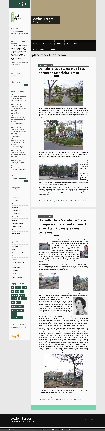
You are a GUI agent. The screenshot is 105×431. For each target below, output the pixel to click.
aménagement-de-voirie (59, 202)
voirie (22, 291)
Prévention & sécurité (17, 252)
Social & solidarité (17, 267)
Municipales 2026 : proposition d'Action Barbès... (18, 142)
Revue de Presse (39, 49)
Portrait (14, 249)
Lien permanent (43, 200)
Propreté (14, 259)
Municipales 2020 (17, 246)
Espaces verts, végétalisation (16, 233)
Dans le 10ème (16, 210)
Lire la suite (22, 34)
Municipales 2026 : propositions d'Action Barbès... (18, 108)
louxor (21, 310)
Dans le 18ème (16, 213)
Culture (14, 204)
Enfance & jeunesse (17, 226)
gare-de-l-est (51, 399)
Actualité (14, 191)
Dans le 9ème (15, 207)
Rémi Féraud (59, 154)
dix (51, 43)
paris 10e (24, 299)
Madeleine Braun (61, 152)
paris (78, 200)
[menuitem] (36, 42)
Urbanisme (15, 273)
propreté (21, 295)
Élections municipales (17, 223)
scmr (13, 302)
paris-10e (14, 314)
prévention (15, 295)
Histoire (14, 238)
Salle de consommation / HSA (18, 263)
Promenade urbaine (17, 256)
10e (13, 287)
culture (18, 302)
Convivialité (15, 200)
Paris (17, 291)
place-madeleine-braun (46, 202)
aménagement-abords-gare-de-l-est (63, 399)
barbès (25, 287)
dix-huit (59, 43)
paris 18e (14, 299)
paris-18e (18, 287)
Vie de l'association (73, 43)
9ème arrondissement (17, 306)
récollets (44, 399)
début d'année (58, 108)
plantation (68, 202)
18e (13, 291)
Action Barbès (43, 18)
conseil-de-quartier (17, 317)
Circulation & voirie (17, 194)
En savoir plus (72, 429)
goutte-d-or (15, 310)
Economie (14, 220)
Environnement (16, 230)
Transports (15, 270)
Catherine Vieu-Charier (75, 154)
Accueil (36, 43)
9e (19, 299)
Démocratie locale (17, 217)
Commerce (15, 197)
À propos (52, 49)
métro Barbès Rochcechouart (16, 242)
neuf (44, 43)
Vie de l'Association (17, 277)
